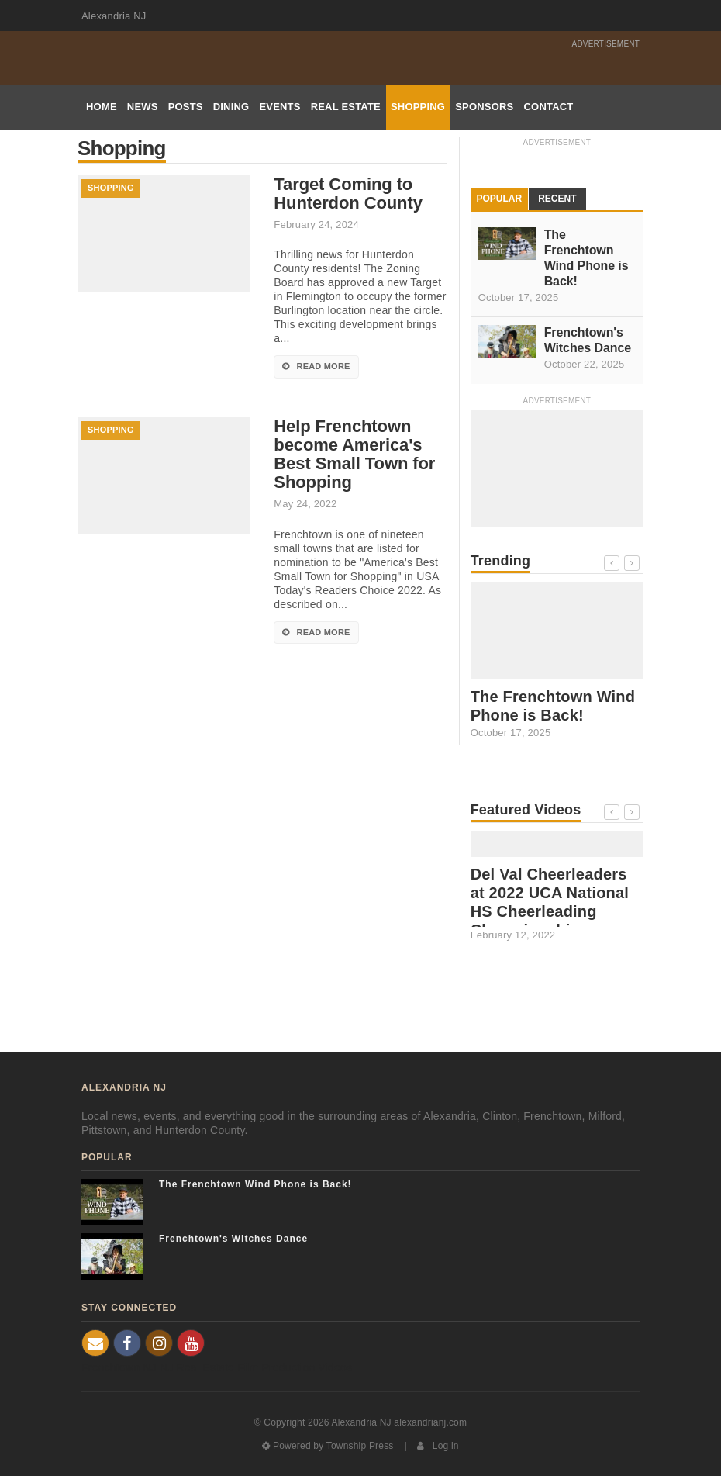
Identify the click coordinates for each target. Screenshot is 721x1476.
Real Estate (346, 106)
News (142, 106)
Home (101, 106)
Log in (438, 1445)
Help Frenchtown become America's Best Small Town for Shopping (354, 454)
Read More (316, 366)
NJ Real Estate (197, 1367)
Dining (231, 106)
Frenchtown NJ (119, 1367)
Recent (557, 198)
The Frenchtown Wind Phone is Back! (586, 258)
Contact (548, 106)
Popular (500, 198)
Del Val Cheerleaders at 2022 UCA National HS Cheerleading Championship (550, 902)
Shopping (418, 106)
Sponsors (484, 106)
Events (279, 106)
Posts (185, 106)
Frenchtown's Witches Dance (587, 340)
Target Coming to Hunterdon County (348, 194)
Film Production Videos (294, 1367)
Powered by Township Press (327, 1445)
